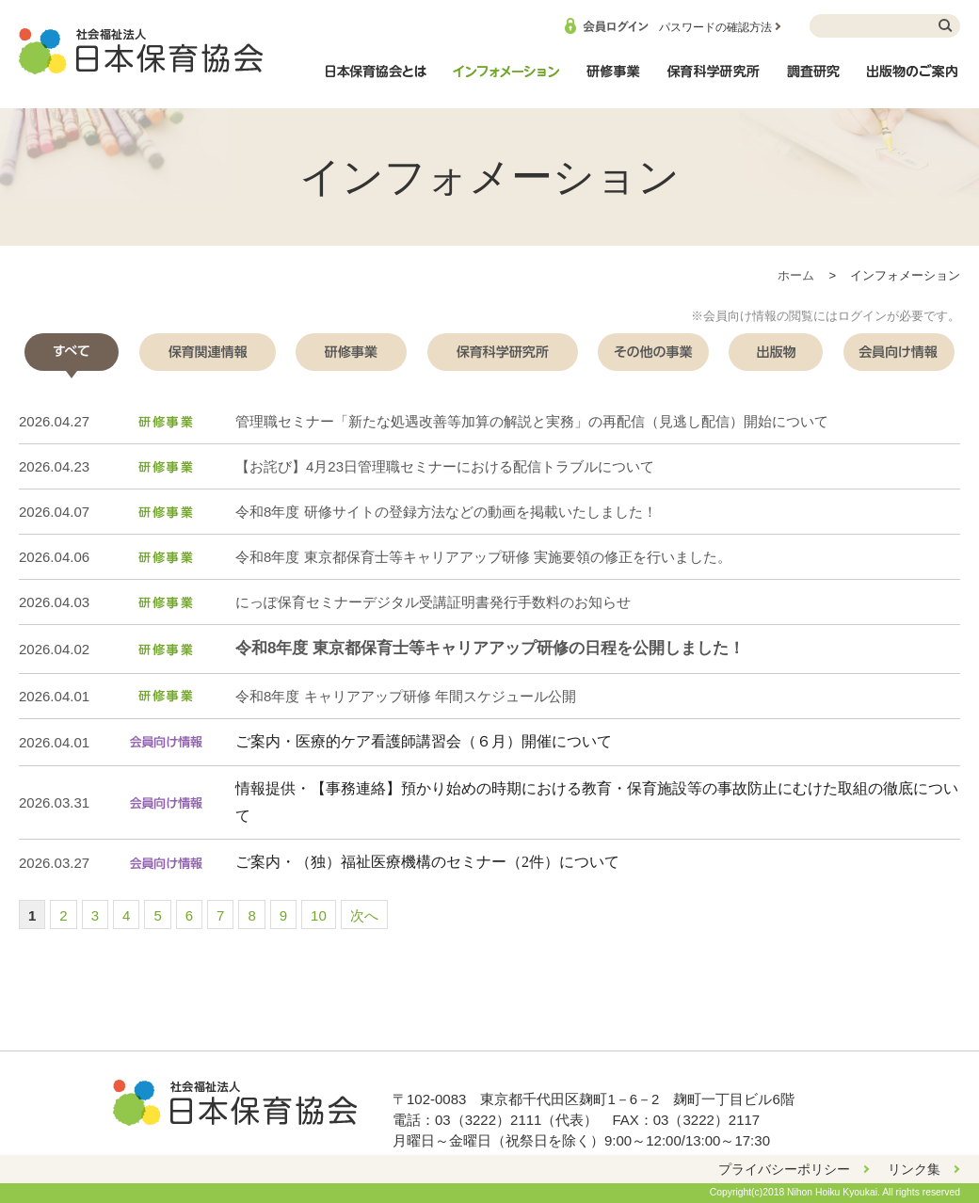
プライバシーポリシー (784, 1169)
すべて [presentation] (71, 352)
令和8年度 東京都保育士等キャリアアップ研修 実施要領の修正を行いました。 (483, 557)
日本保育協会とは (375, 81)
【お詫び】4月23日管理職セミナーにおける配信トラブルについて (444, 466)
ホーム (796, 275)
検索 (946, 26)
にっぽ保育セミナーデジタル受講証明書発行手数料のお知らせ (433, 602)
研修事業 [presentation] (351, 352)
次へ (364, 915)
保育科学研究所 (713, 81)
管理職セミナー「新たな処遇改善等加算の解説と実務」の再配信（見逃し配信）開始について (531, 421)
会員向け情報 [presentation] (899, 352)
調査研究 (813, 81)
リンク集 (914, 1169)
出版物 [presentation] (776, 352)
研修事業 (613, 81)
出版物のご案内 (913, 81)
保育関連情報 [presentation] (207, 352)
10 (319, 915)
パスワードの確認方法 (715, 27)
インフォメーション (505, 81)
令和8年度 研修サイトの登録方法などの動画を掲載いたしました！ (446, 512)
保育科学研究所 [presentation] (502, 352)
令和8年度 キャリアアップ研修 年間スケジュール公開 (405, 696)
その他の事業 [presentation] (653, 352)
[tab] (71, 352)
